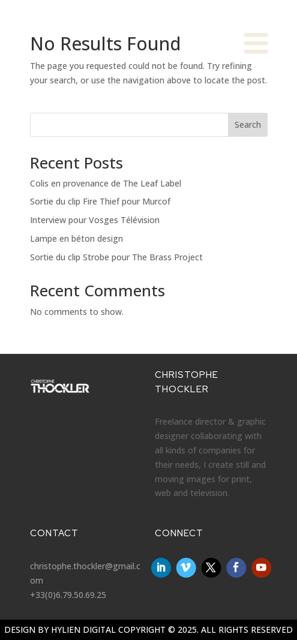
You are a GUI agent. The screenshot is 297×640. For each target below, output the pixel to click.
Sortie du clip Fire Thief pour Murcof (100, 201)
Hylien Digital (83, 629)
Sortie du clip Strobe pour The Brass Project (116, 257)
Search (248, 124)
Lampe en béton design (76, 238)
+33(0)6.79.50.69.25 (68, 594)
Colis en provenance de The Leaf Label (105, 183)
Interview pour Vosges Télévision (95, 220)
